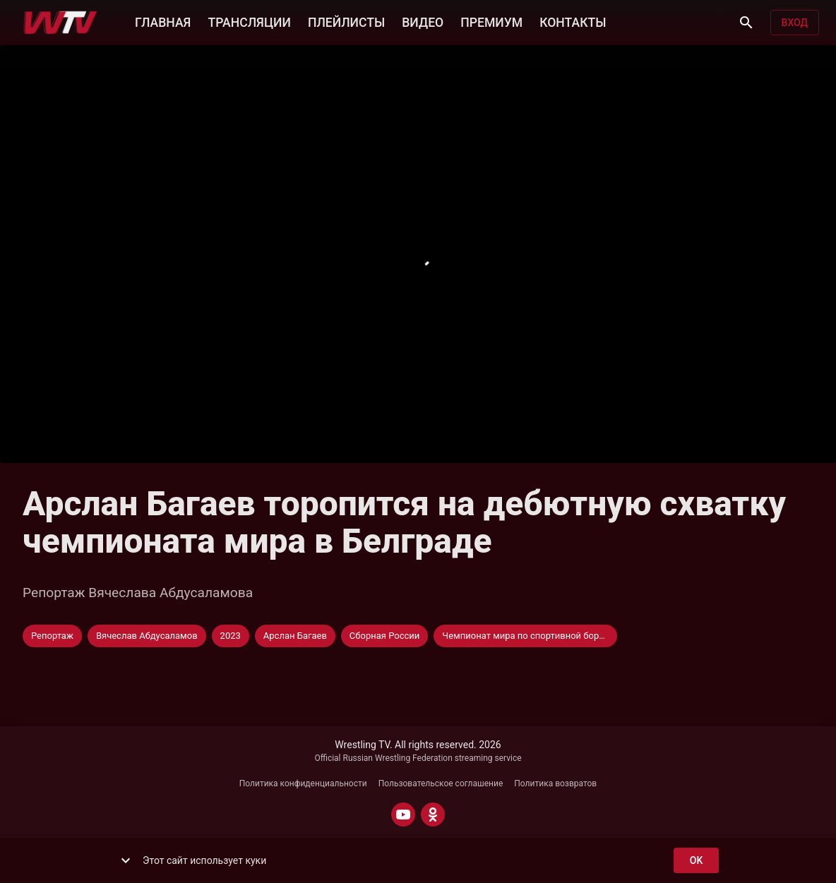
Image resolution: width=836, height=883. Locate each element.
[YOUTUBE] (403, 815)
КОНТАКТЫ (572, 21)
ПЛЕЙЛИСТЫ (346, 21)
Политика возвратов (555, 783)
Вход (794, 23)
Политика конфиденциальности (303, 783)
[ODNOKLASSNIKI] (433, 815)
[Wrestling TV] (60, 22)
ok (696, 861)
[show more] (126, 860)
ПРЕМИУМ (491, 21)
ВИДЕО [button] (422, 21)
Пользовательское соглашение (440, 783)
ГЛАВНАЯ (162, 21)
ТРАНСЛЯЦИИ (249, 21)
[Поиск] (746, 23)
